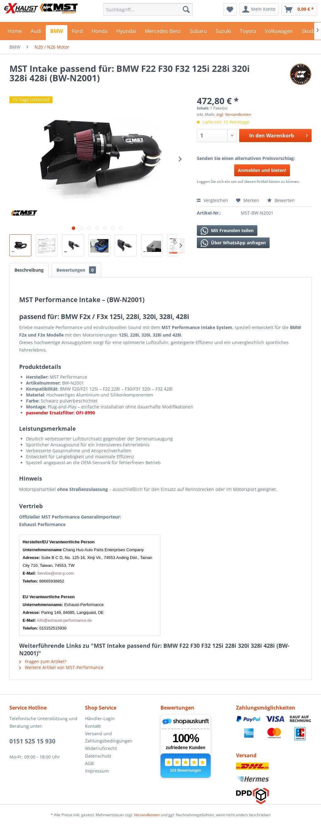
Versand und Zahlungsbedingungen (109, 737)
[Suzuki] (223, 32)
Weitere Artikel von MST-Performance (61, 667)
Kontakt (93, 726)
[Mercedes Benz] (162, 32)
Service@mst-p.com (55, 573)
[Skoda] (308, 32)
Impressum (97, 771)
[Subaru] (198, 32)
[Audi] (36, 32)
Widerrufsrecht (101, 748)
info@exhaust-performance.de (64, 620)
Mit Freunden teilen (227, 231)
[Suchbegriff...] (148, 9)
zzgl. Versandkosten (233, 114)
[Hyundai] (126, 32)
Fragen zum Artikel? (42, 661)
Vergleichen (212, 200)
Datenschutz (98, 756)
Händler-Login (100, 718)
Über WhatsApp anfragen (233, 243)
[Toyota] (247, 32)
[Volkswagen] (278, 32)
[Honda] (99, 32)
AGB (89, 763)
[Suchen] (186, 9)
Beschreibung (29, 270)
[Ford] (77, 32)
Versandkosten (147, 814)
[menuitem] (148, 9)
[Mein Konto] (259, 9)
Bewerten (281, 200)
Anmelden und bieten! (262, 170)
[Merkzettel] (230, 9)
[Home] (14, 32)
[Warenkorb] (299, 9)
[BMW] (56, 32)
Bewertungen (76, 270)
